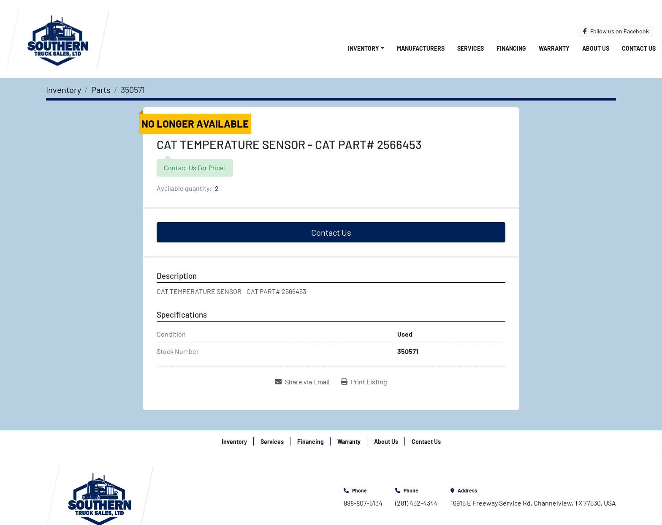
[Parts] (101, 89)
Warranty (554, 48)
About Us (595, 48)
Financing (511, 48)
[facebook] (616, 31)
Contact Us (639, 48)
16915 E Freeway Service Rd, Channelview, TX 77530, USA (533, 503)
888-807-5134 (363, 503)
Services (470, 48)
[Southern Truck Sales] (99, 496)
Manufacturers (421, 48)
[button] (366, 48)
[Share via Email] (302, 382)
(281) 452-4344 (416, 503)
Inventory (363, 48)
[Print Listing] (364, 382)
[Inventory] (63, 89)
